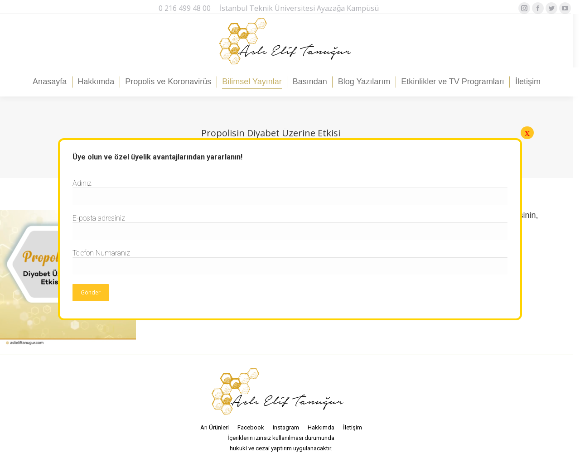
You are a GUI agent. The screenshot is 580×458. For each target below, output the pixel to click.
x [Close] (527, 132)
